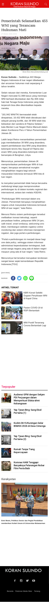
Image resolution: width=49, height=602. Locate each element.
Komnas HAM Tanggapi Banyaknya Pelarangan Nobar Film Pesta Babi (29, 465)
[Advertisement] (24, 358)
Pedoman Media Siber (23, 591)
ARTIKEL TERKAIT (10, 287)
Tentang (37, 591)
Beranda (10, 591)
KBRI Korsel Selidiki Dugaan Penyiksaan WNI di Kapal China (35, 296)
